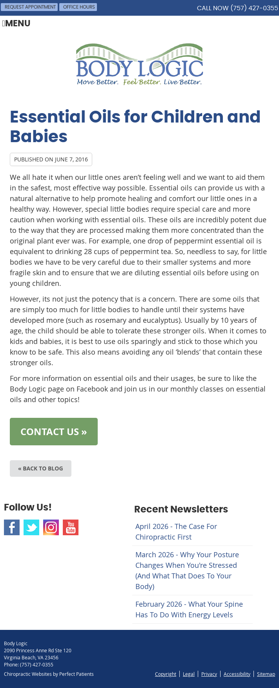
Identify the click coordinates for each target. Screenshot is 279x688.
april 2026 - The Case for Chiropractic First (176, 531)
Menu (16, 24)
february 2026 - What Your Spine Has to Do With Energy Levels (189, 609)
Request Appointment (30, 7)
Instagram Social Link (51, 527)
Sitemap (266, 674)
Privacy (209, 674)
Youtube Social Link (70, 527)
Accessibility (237, 674)
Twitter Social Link (31, 527)
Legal (189, 674)
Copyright (165, 674)
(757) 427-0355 (254, 8)
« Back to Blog (40, 468)
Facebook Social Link (12, 527)
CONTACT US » (53, 431)
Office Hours (79, 7)
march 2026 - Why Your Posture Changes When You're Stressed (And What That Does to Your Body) (187, 570)
